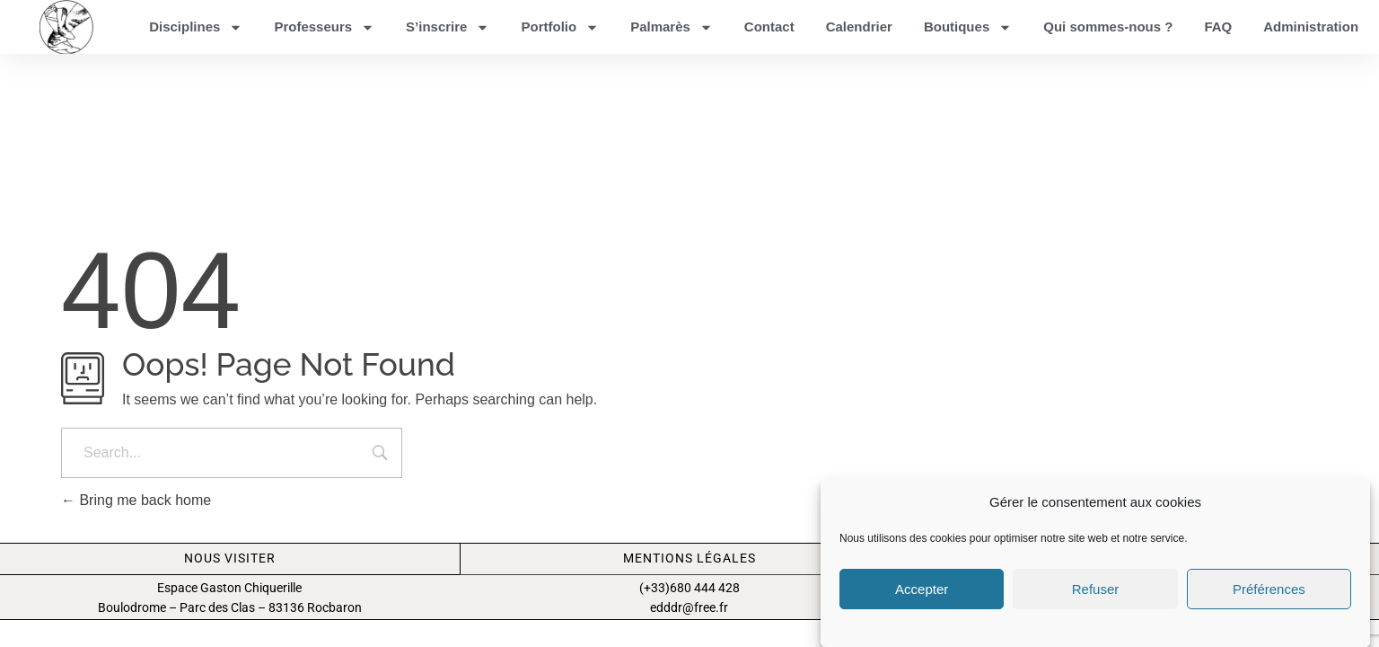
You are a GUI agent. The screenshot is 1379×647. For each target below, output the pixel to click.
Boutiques (968, 27)
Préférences (1269, 589)
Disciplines (195, 27)
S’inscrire (447, 27)
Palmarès (671, 27)
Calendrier (859, 26)
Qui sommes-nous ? (1108, 26)
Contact (769, 26)
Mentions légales (689, 572)
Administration (1310, 26)
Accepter (921, 589)
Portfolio (560, 27)
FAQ (1218, 26)
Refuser (1096, 589)
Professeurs (324, 27)
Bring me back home (136, 514)
